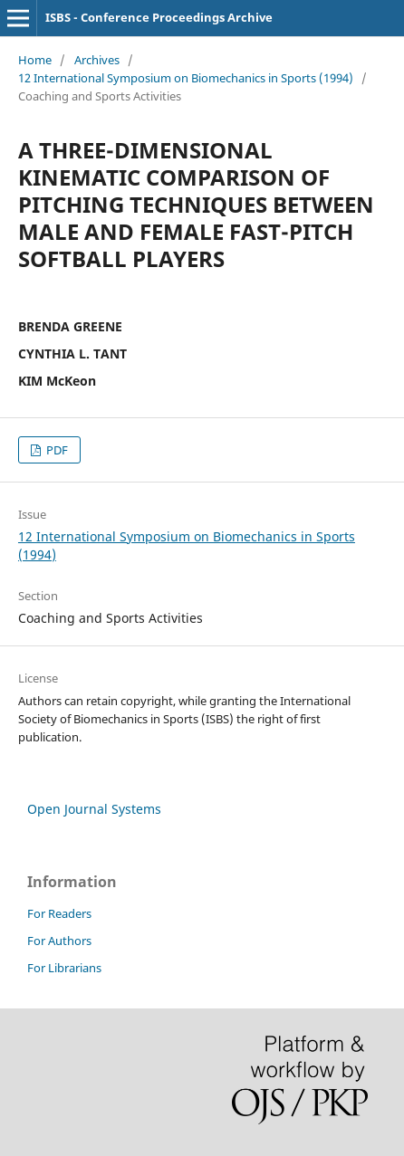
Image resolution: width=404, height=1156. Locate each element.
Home (35, 60)
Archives (97, 60)
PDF (55, 450)
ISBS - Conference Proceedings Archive (159, 17)
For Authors (59, 940)
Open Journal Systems (94, 808)
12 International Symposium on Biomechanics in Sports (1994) (185, 78)
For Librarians (64, 968)
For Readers (59, 913)
